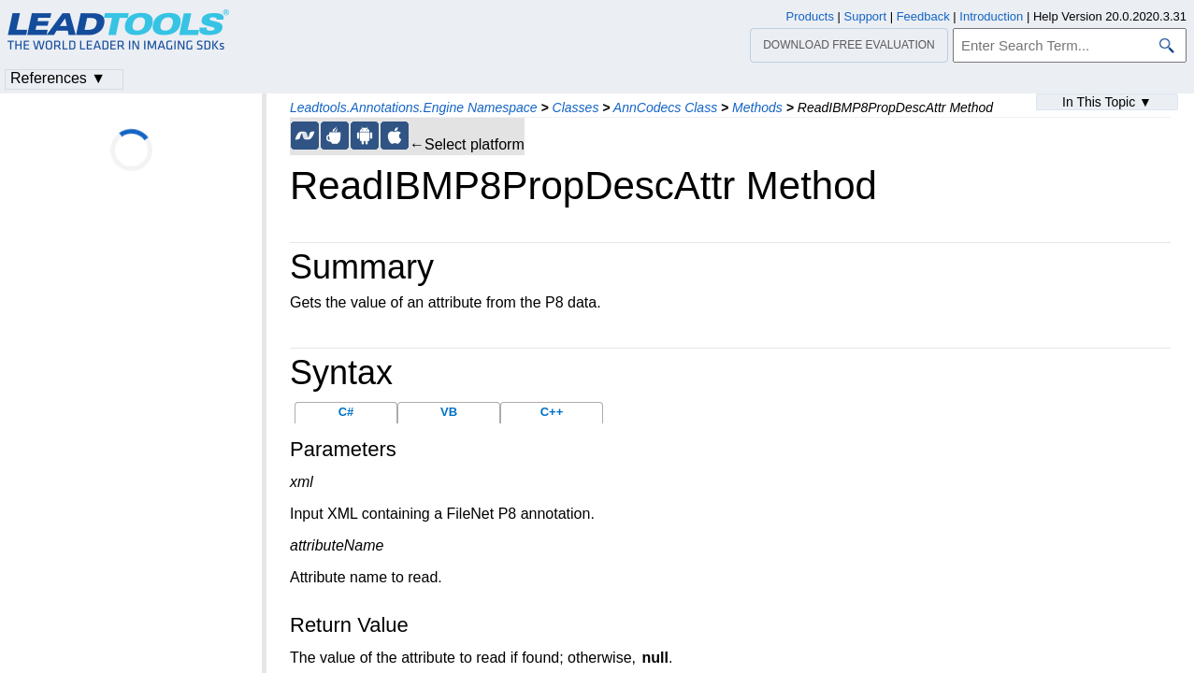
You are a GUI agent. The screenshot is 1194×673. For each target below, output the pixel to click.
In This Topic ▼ (1107, 101)
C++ (552, 412)
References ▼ (58, 78)
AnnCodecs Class (665, 107)
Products (810, 16)
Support (865, 16)
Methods (757, 107)
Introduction (991, 16)
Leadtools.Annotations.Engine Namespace (414, 107)
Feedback (923, 16)
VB (448, 412)
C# (346, 412)
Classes (576, 107)
